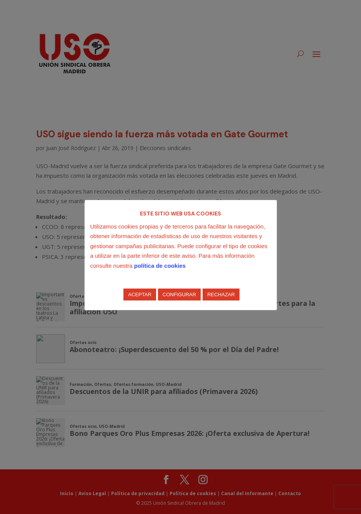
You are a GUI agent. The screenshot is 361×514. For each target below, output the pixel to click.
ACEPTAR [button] (139, 294)
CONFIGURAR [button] (179, 294)
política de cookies (160, 265)
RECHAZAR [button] (221, 294)
